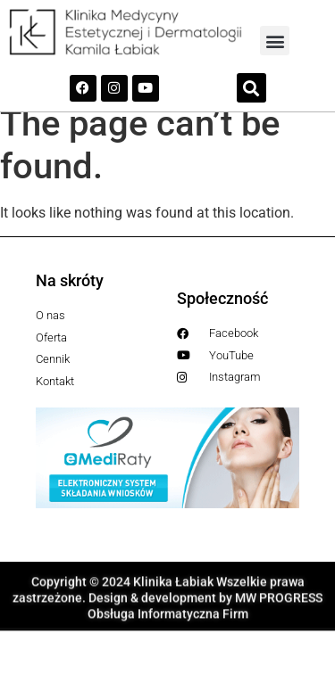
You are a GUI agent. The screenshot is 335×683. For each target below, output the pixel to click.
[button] (274, 40)
